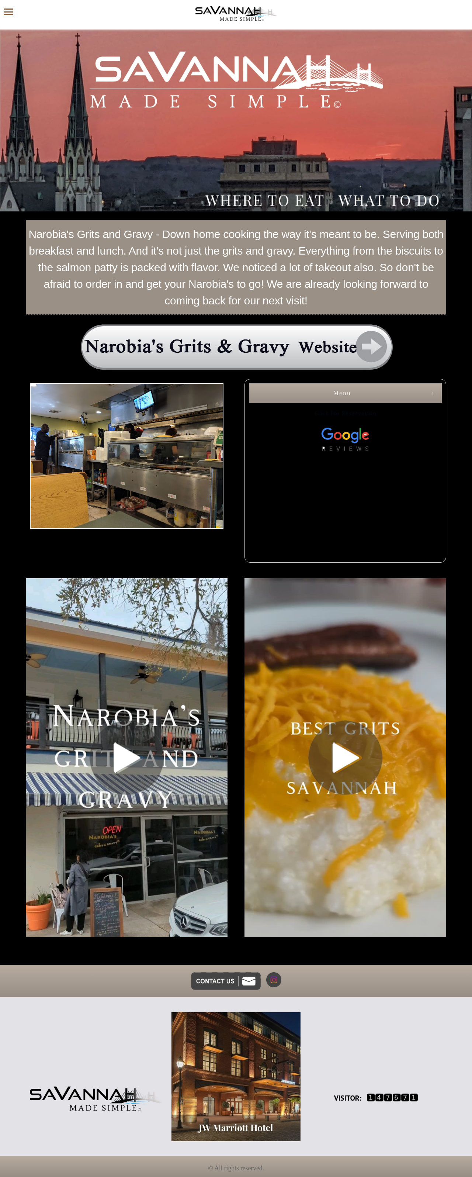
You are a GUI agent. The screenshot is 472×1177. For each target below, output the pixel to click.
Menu (342, 393)
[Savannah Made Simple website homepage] (236, 13)
